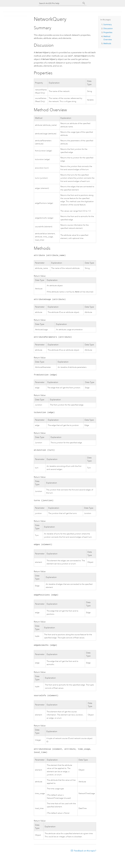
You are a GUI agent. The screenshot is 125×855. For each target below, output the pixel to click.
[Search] (84, 3)
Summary (107, 24)
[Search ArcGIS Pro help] (60, 3)
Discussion (108, 28)
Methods (107, 43)
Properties (107, 32)
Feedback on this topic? (85, 850)
